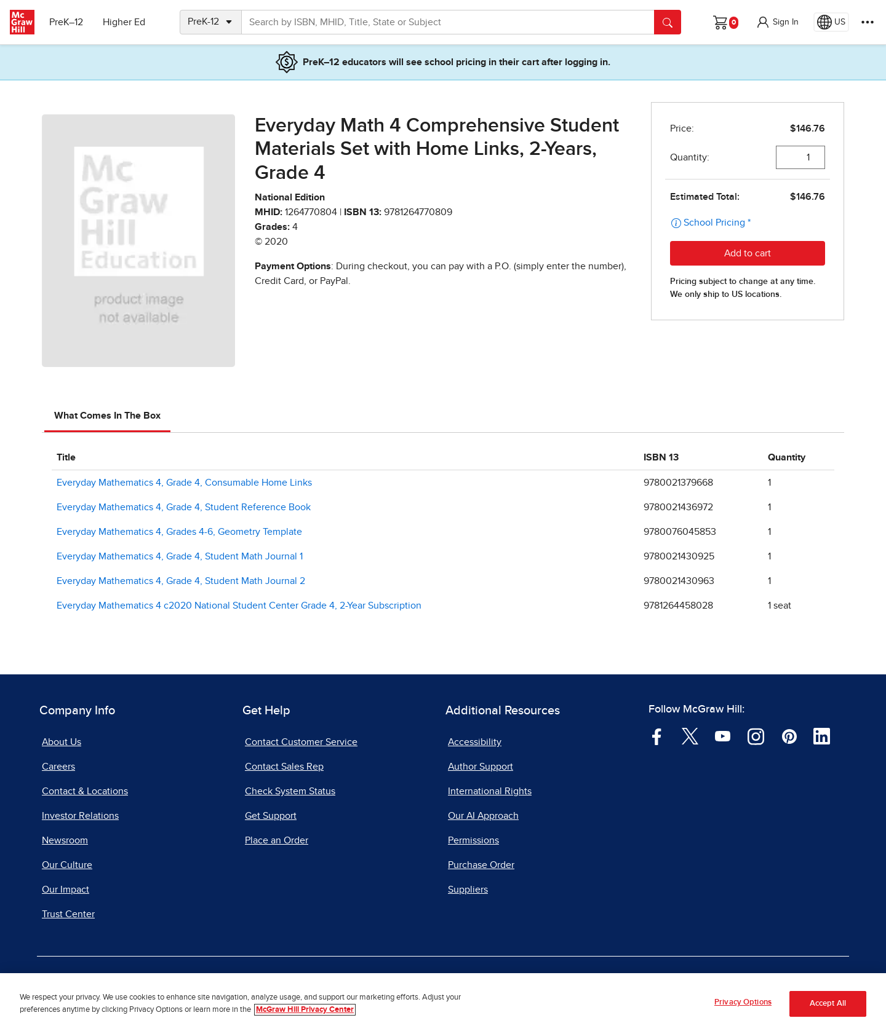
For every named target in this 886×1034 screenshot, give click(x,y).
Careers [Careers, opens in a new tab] (58, 767)
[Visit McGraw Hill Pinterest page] (789, 736)
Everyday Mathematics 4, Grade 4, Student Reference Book (184, 507)
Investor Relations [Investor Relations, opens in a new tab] (80, 816)
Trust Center (68, 914)
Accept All (828, 1004)
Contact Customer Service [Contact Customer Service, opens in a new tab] (301, 742)
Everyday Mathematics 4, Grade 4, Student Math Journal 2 (181, 581)
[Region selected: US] (831, 22)
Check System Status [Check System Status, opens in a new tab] (290, 791)
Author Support (480, 767)
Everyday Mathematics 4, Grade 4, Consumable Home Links (184, 482)
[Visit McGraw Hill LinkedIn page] (821, 736)
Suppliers (468, 889)
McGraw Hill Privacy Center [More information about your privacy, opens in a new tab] (305, 1010)
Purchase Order (481, 865)
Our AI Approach (483, 816)
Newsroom (65, 840)
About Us (61, 742)
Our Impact (65, 889)
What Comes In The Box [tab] (107, 415)
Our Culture (67, 865)
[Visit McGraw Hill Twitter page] (690, 736)
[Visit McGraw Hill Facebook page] (657, 736)
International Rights (490, 791)
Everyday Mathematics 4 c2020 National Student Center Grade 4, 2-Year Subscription (239, 605)
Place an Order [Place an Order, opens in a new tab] (276, 840)
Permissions (473, 840)
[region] (443, 1003)
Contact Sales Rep (284, 767)
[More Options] (867, 22)
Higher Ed (124, 22)
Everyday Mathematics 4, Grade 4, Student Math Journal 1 (180, 556)
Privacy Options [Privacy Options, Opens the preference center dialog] (743, 1002)
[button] (777, 22)
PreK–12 (66, 22)
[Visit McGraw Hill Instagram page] (756, 736)
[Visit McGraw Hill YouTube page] (722, 736)
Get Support (271, 816)
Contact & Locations (85, 791)
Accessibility (474, 742)
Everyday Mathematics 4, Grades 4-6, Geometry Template (179, 532)
